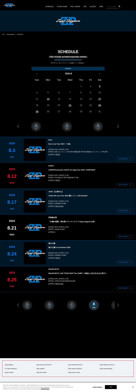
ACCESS (93, 6)
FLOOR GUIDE (62, 6)
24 (99, 105)
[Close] (133, 387)
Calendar (68, 68)
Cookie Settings (97, 387)
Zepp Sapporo (10, 34)
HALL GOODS (75, 6)
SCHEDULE (49, 6)
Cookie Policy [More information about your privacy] (45, 389)
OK (111, 387)
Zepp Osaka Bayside (106, 368)
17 (99, 99)
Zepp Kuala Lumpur (74, 371)
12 (48, 99)
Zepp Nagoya (40, 368)
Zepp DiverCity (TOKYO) (43, 364)
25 (37, 111)
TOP (3, 34)
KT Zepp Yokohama (11, 368)
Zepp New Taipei (41, 371)
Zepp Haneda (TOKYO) (75, 364)
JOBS (101, 6)
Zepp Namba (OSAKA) (75, 368)
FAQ (85, 6)
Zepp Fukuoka (9, 371)
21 (70, 105)
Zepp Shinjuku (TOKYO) (107, 364)
